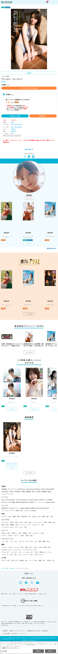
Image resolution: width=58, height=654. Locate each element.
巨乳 (19, 522)
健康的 (15, 525)
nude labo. (33, 510)
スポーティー (38, 525)
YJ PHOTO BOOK (21, 500)
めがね (36, 516)
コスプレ (7, 516)
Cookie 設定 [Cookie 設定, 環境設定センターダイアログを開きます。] (4, 651)
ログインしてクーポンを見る (29, 88)
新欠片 (34, 491)
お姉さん (17, 533)
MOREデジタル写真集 (45, 500)
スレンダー (8, 522)
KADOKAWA (21, 489)
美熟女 (27, 533)
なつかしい (6, 135)
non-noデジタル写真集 (8, 502)
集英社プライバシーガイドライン (17, 630)
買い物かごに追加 (15, 116)
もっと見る (29, 313)
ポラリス (27, 510)
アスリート (27, 554)
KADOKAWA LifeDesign (33, 489)
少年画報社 (17, 491)
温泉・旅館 (44, 541)
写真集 (6, 568)
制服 (17, 516)
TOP (2, 568)
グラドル (7, 547)
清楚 (30, 535)
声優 (47, 547)
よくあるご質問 (6, 633)
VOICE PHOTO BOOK (42, 508)
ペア (5, 541)
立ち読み (29, 73)
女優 (29, 547)
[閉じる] (55, 644)
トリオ (14, 541)
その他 (51, 560)
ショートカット (12, 135)
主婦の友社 (5, 491)
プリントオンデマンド (8, 510)
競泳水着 (26, 516)
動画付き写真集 (30, 508)
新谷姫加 (3, 81)
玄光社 (43, 489)
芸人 (17, 554)
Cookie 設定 (45, 630)
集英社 (12, 122)
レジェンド (8, 554)
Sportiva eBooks (50, 502)
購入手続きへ (43, 116)
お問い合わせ (15, 633)
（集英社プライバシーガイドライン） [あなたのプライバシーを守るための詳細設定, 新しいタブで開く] (10, 648)
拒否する (50, 651)
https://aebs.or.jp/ (4, 625)
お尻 (28, 522)
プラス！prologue (19, 508)
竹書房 (23, 491)
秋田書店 (4, 489)
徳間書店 (28, 491)
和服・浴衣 (48, 516)
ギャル (23, 527)
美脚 (52, 522)
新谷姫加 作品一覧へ (52, 248)
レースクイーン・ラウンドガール (24, 549)
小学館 (11, 491)
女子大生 (7, 549)
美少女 (6, 533)
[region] (29, 647)
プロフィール (29, 198)
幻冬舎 (48, 489)
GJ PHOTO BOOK (32, 500)
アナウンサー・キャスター (12, 552)
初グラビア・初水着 (20, 560)
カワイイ (7, 535)
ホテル (33, 541)
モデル (38, 547)
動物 (42, 560)
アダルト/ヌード (39, 554)
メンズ (33, 560)
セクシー (19, 535)
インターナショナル (10, 527)
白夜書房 (44, 491)
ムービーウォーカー (8, 494)
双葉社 (49, 491)
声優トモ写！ (20, 510)
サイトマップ (23, 633)
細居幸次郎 (13, 131)
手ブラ (6, 560)
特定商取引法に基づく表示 (33, 630)
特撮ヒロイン (45, 552)
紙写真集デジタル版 (8, 508)
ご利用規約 (5, 630)
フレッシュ (25, 525)
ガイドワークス (12, 489)
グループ (24, 541)
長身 (6, 525)
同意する (38, 651)
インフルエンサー (31, 552)
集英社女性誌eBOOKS (22, 502)
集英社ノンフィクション (37, 502)
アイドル (18, 135)
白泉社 (39, 491)
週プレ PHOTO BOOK (16, 124)
